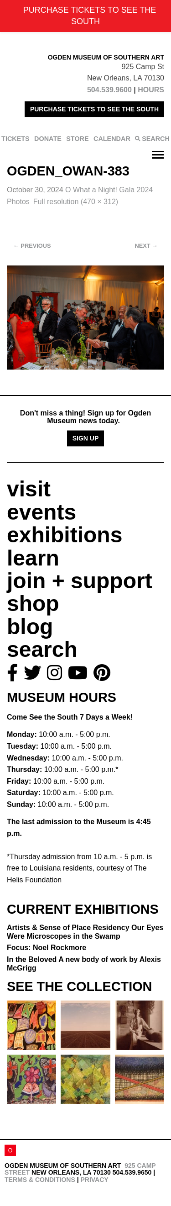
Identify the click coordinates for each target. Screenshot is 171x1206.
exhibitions (64, 535)
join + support (79, 581)
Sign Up (86, 438)
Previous (32, 245)
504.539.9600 (109, 90)
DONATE (48, 138)
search (42, 649)
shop (33, 603)
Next (146, 245)
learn (33, 558)
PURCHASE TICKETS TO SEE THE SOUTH (94, 109)
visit (29, 489)
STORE (77, 138)
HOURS (151, 90)
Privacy (94, 1179)
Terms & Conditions (40, 1179)
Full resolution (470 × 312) (75, 201)
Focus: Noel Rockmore (46, 947)
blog (30, 627)
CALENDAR (111, 138)
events (41, 512)
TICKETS (15, 138)
